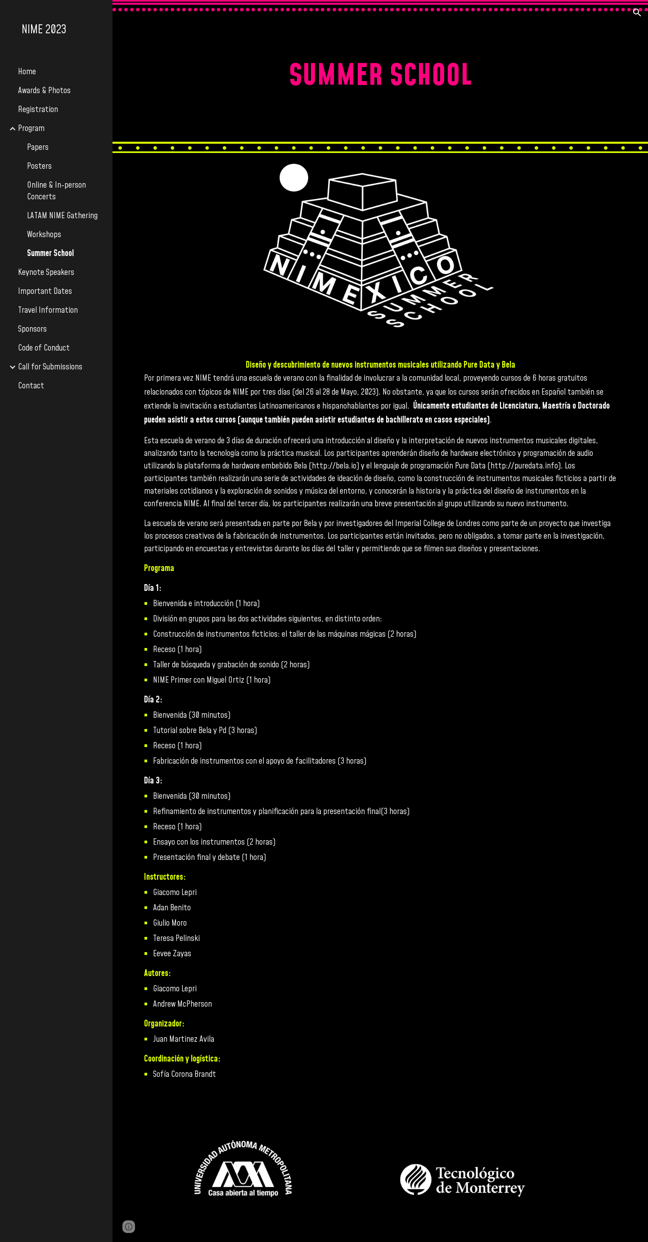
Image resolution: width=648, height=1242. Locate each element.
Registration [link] (38, 110)
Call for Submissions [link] (50, 367)
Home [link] (27, 72)
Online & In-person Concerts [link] (56, 191)
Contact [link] (31, 386)
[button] (637, 12)
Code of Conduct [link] (44, 348)
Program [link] (31, 129)
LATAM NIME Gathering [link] (62, 216)
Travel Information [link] (48, 310)
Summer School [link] (50, 254)
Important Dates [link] (45, 291)
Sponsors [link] (32, 329)
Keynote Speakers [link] (46, 273)
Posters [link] (39, 166)
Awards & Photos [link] (44, 91)
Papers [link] (38, 147)
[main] (380, 76)
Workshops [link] (44, 235)
